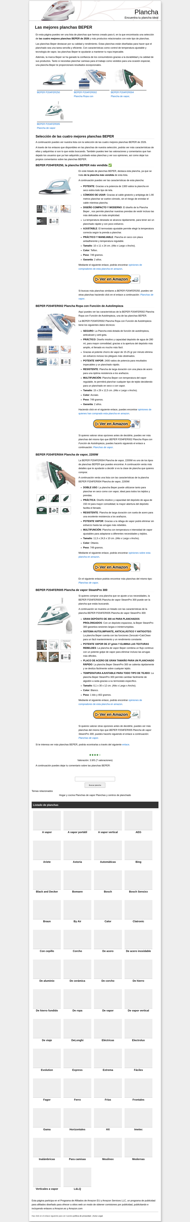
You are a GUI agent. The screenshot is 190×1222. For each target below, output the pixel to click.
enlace (125, 744)
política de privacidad (82, 1216)
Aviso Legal (98, 1216)
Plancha (146, 12)
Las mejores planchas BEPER (63, 27)
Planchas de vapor (103, 447)
